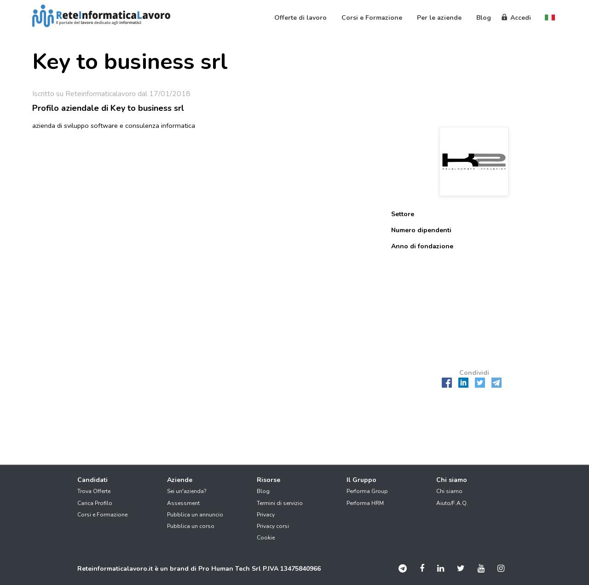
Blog (263, 491)
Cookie (266, 537)
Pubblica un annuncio (195, 514)
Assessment (183, 503)
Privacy (266, 514)
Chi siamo (449, 491)
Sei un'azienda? (187, 491)
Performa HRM (365, 503)
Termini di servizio (280, 503)
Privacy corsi (273, 526)
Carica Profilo (94, 503)
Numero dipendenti (421, 230)
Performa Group (367, 491)
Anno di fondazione (422, 246)
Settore (402, 214)
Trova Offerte (93, 491)
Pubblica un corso (190, 526)
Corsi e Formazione (102, 514)
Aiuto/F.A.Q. (452, 503)
